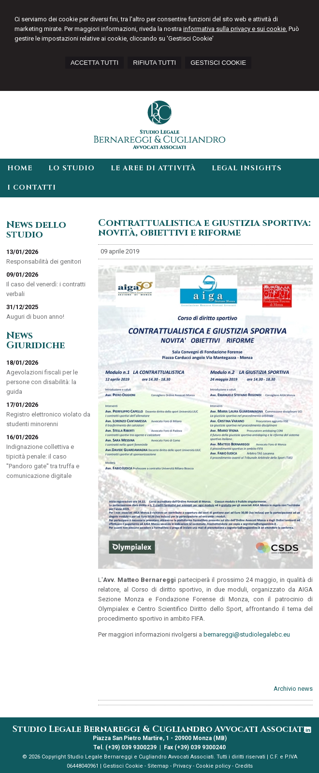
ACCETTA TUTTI (94, 62)
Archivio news (293, 688)
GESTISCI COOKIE (218, 62)
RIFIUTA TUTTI (154, 62)
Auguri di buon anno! (35, 316)
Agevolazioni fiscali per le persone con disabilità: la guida (42, 382)
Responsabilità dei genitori (43, 261)
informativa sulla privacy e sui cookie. (235, 28)
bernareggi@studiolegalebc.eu (246, 634)
